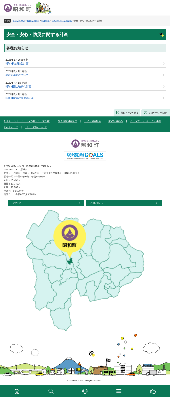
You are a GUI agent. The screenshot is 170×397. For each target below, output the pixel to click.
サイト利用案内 (92, 121)
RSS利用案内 (115, 121)
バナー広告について (36, 127)
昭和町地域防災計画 (16, 63)
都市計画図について (16, 75)
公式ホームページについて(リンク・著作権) (27, 121)
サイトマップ (11, 127)
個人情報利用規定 (67, 121)
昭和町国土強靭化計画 (18, 86)
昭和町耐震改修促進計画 (19, 98)
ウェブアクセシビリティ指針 (145, 121)
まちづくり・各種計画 (62, 21)
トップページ (19, 21)
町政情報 (45, 21)
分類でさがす (33, 21)
